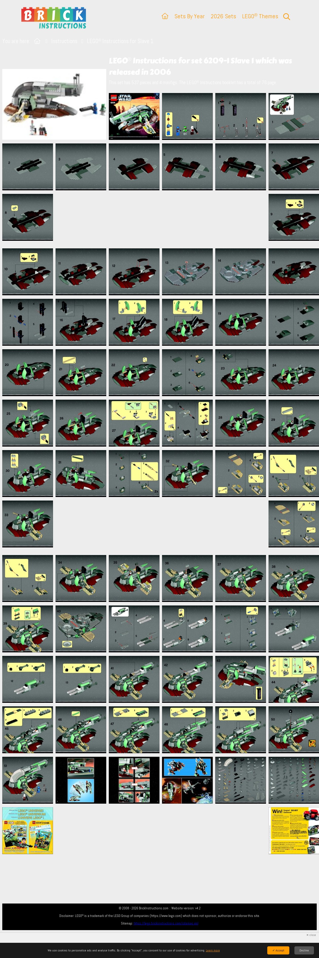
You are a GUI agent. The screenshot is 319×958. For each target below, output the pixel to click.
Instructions (64, 41)
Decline (304, 950)
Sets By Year (189, 16)
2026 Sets (223, 16)
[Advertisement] (162, 219)
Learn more (213, 950)
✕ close (311, 935)
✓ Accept (278, 950)
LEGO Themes (260, 16)
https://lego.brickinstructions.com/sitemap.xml (166, 923)
